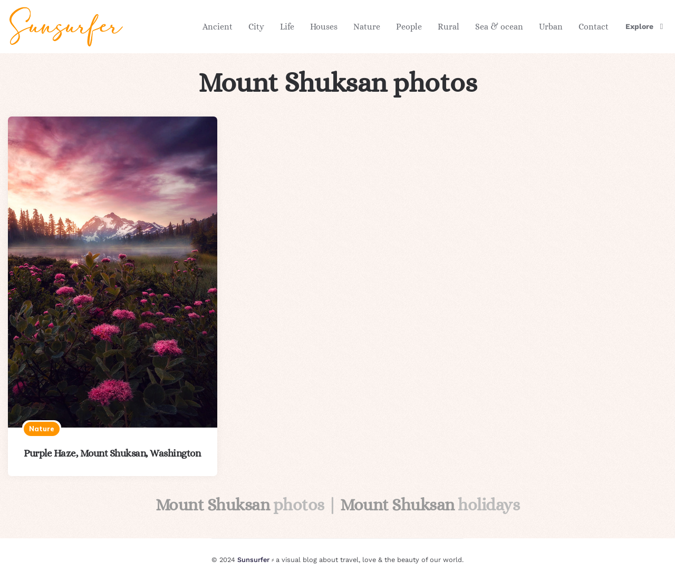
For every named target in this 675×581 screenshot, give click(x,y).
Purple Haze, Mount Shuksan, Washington (112, 453)
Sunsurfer (253, 560)
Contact (593, 27)
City (256, 27)
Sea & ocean (499, 27)
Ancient (217, 27)
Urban (551, 27)
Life (287, 27)
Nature (366, 27)
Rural (448, 27)
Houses (324, 27)
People (409, 27)
